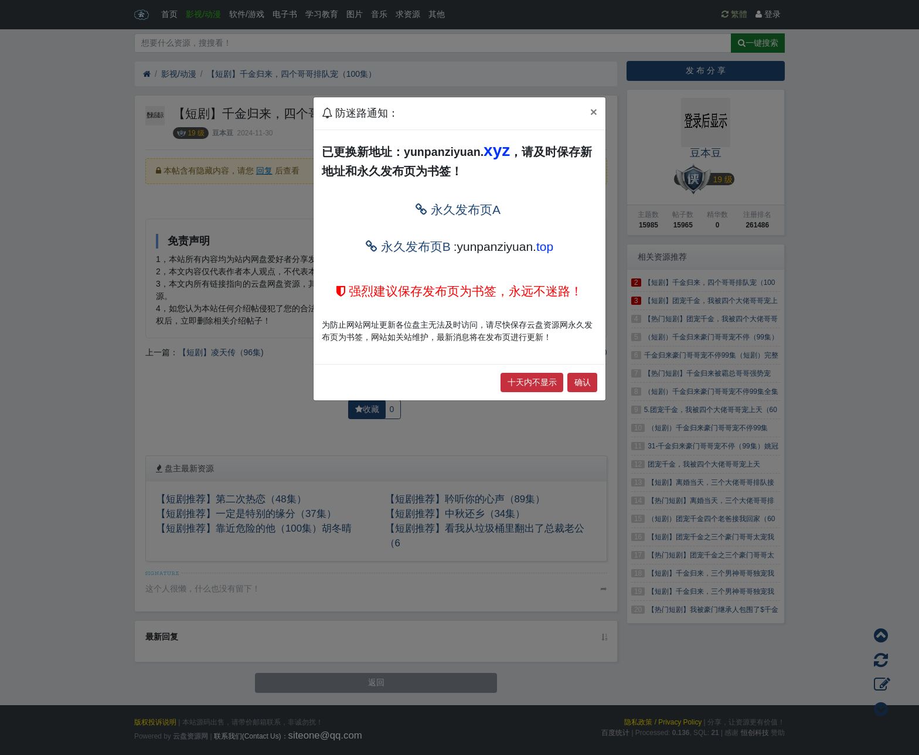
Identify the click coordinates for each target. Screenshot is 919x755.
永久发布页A (458, 209)
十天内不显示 (532, 382)
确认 (582, 382)
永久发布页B (408, 246)
